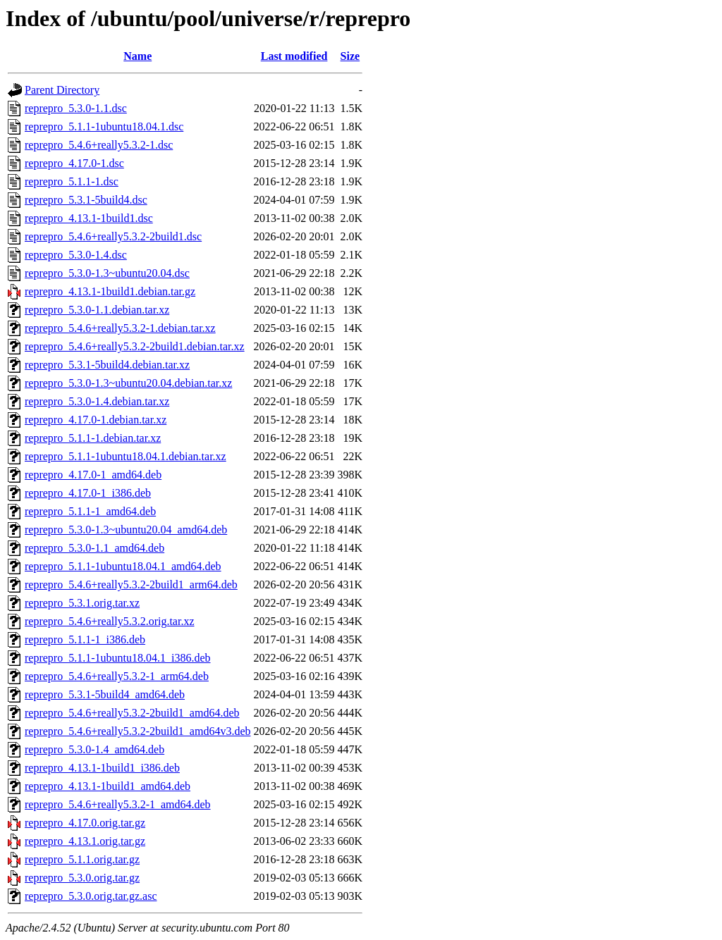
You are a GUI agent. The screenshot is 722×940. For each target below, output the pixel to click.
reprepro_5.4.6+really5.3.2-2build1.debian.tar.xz (135, 346)
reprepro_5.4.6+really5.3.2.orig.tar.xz (110, 621)
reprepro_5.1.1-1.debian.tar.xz (93, 438)
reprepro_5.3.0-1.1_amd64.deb (94, 548)
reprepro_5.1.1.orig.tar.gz (82, 859)
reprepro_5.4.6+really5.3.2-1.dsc (99, 145)
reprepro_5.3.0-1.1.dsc (76, 108)
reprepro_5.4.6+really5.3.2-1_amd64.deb (118, 804)
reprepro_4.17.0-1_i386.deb (88, 493)
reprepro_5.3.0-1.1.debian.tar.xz (97, 310)
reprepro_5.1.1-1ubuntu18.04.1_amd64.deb (123, 566)
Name (137, 56)
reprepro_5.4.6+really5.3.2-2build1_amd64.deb (132, 713)
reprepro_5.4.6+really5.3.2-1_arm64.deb (117, 676)
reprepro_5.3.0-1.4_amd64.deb (94, 749)
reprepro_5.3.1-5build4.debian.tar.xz (107, 365)
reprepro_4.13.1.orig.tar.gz (85, 841)
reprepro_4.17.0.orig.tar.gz (85, 823)
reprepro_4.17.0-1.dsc (74, 163)
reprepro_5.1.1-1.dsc (71, 181)
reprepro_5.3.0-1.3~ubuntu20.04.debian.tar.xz (128, 383)
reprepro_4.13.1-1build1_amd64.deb (107, 786)
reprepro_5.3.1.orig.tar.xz (82, 603)
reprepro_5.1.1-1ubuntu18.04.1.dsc (104, 126)
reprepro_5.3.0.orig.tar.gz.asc (91, 896)
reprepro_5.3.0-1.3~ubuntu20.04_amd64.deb (126, 530)
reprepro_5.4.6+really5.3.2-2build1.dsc (113, 236)
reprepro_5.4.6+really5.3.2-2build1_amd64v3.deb (138, 731)
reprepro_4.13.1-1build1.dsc (89, 218)
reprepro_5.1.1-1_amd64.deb (90, 511)
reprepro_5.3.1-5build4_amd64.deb (105, 694)
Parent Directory (62, 90)
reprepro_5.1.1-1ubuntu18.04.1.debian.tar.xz (125, 456)
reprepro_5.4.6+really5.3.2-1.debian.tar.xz (120, 328)
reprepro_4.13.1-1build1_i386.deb (102, 768)
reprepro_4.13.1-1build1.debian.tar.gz (110, 291)
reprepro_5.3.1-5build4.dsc (86, 200)
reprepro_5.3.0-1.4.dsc (76, 255)
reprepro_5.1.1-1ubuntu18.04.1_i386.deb (118, 658)
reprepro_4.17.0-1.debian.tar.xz (95, 420)
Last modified (294, 56)
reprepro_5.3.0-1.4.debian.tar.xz (97, 401)
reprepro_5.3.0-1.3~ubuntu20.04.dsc (107, 273)
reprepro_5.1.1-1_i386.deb (85, 639)
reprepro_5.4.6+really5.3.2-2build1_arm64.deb (131, 584)
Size (350, 56)
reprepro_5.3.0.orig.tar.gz (82, 878)
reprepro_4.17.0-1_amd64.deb (93, 475)
